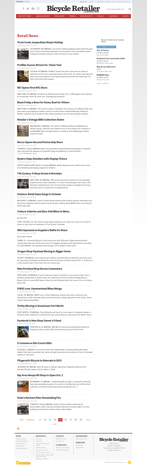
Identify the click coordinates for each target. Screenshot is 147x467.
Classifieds (113, 16)
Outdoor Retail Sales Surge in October (39, 194)
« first (21, 420)
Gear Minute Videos (123, 2)
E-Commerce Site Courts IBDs (34, 343)
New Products (86, 16)
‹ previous (30, 420)
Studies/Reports (21, 448)
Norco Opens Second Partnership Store (40, 142)
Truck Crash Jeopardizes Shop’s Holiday (40, 42)
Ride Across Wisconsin (106, 67)
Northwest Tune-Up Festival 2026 (111, 58)
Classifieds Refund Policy (42, 444)
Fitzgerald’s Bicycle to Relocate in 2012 (39, 360)
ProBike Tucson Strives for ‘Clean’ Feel (39, 65)
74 (55, 420)
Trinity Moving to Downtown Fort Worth (40, 306)
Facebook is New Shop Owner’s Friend (39, 320)
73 (50, 420)
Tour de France (103, 50)
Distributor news (30, 153)
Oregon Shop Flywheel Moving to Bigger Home (44, 251)
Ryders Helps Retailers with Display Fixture (42, 158)
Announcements (43, 16)
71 (40, 420)
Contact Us (60, 441)
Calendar (39, 441)
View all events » (103, 83)
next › (88, 420)
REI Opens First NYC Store (32, 87)
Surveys (39, 439)
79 (81, 420)
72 (45, 420)
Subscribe (100, 2)
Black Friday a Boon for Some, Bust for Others (43, 102)
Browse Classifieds (62, 448)
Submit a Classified (62, 450)
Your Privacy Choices (43, 452)
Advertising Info (81, 439)
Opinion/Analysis (22, 441)
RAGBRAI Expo (103, 75)
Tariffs (27, 2)
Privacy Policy (41, 448)
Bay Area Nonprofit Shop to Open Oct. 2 (40, 375)
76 (65, 420)
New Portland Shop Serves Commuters (39, 268)
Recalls (100, 16)
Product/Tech (20, 444)
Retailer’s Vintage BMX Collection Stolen (40, 119)
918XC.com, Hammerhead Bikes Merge (39, 288)
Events (126, 16)
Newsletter (110, 2)
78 (76, 420)
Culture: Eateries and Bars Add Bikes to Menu (43, 211)
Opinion (72, 16)
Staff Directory (61, 439)
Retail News (59, 16)
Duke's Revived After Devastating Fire (39, 397)
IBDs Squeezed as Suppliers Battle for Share (42, 230)
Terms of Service (42, 450)
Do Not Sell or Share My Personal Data (44, 455)
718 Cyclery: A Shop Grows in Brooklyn (39, 173)
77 (71, 420)
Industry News (24, 16)
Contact (92, 2)
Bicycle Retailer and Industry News (112, 41)
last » (55, 424)
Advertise (83, 2)
